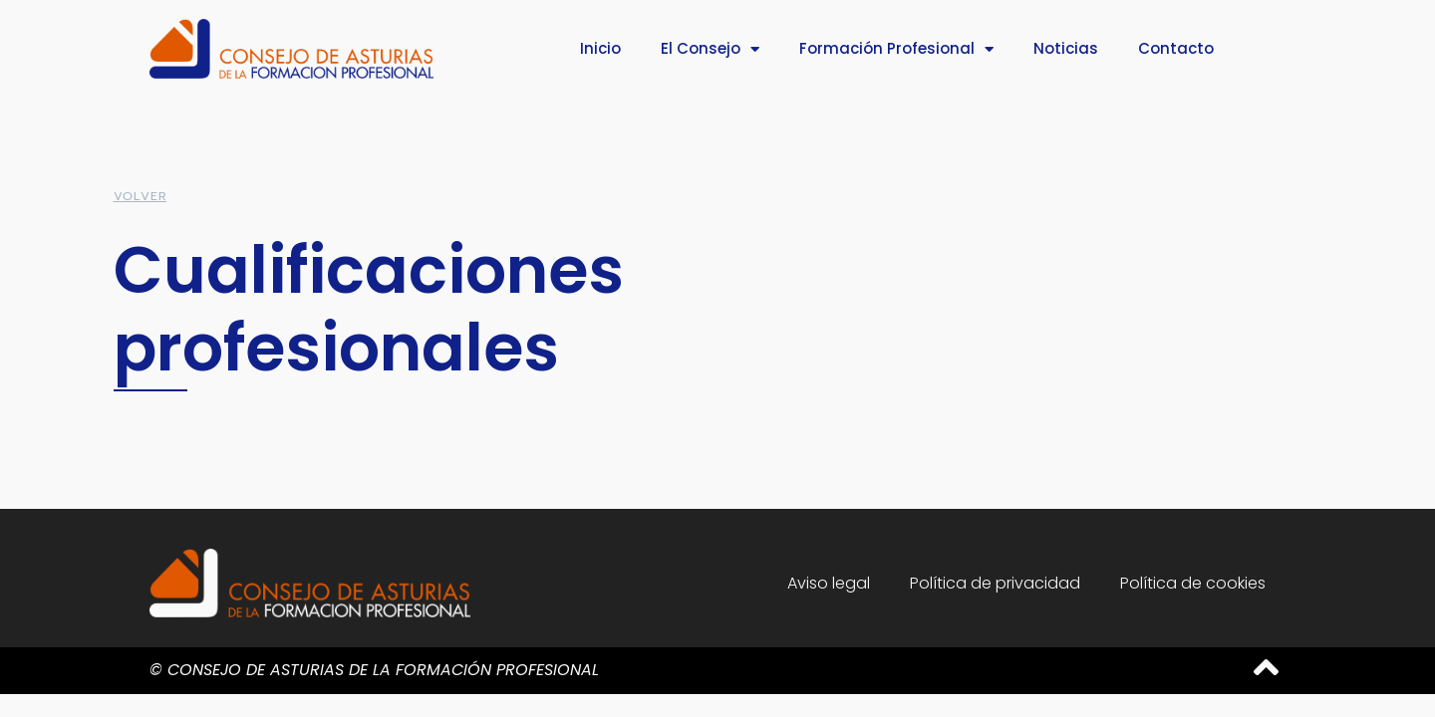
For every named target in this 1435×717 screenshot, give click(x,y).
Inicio (600, 48)
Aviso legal (828, 583)
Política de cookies (1193, 583)
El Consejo (710, 49)
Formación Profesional (896, 49)
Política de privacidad (995, 583)
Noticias (1065, 48)
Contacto (1176, 48)
